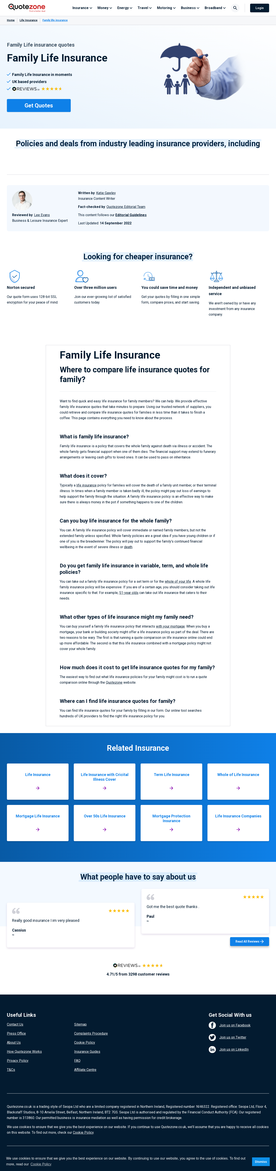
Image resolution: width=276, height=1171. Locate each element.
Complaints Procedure (91, 1033)
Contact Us (15, 1024)
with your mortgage (170, 626)
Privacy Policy (17, 1061)
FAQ (77, 1061)
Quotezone (114, 682)
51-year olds (128, 593)
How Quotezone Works (24, 1052)
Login (260, 8)
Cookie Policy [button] (40, 1164)
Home (11, 20)
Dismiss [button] (261, 1161)
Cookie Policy (84, 1042)
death (128, 547)
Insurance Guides (87, 1052)
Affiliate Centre (85, 1070)
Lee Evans (42, 215)
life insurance (86, 485)
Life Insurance (29, 20)
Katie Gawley (106, 193)
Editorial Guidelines (131, 215)
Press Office (16, 1033)
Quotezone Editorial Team (126, 207)
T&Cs (11, 1070)
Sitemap (80, 1024)
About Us (14, 1042)
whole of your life (178, 581)
